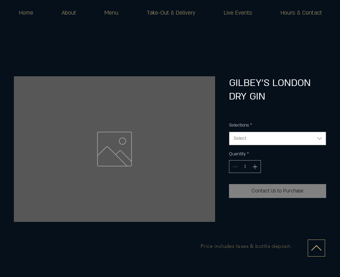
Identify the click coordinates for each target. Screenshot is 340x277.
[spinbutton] (245, 167)
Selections (240, 125)
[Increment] (255, 167)
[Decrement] (234, 167)
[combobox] (277, 138)
